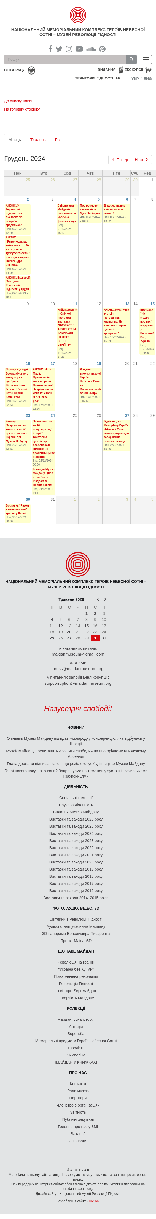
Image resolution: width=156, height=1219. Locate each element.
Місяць (17, 141)
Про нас (78, 1073)
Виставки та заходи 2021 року (76, 855)
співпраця (14, 70)
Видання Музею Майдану (76, 812)
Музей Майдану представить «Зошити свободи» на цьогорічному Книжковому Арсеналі (76, 754)
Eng (148, 78)
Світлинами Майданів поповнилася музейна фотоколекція (67, 213)
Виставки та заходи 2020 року (76, 862)
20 (69, 631)
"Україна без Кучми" (76, 969)
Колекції (76, 1008)
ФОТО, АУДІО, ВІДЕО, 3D (76, 908)
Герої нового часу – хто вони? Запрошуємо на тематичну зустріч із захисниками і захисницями (75, 773)
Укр (135, 78)
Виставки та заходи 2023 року (76, 840)
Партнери (78, 1098)
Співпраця (78, 1141)
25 (52, 637)
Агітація (76, 1026)
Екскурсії (134, 70)
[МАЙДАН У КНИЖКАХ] (76, 1062)
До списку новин (18, 101)
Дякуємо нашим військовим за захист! (115, 209)
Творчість (76, 1048)
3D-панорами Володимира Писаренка (76, 933)
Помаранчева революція (76, 976)
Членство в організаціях (78, 1105)
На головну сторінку (22, 109)
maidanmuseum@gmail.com (78, 654)
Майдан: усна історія (76, 1019)
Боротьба (76, 1033)
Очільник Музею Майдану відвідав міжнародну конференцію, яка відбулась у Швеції (76, 741)
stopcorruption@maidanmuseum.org (78, 683)
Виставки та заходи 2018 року (76, 876)
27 (127, 415)
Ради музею (78, 1091)
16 (28, 363)
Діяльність (76, 787)
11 (75, 304)
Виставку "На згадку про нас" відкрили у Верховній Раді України (147, 325)
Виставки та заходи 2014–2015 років (75, 898)
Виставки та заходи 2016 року (76, 890)
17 (52, 363)
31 (103, 637)
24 (52, 415)
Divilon (94, 1201)
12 (60, 625)
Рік (57, 139)
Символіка (76, 1055)
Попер (120, 160)
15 (152, 304)
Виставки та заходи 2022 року (76, 848)
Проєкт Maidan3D (76, 941)
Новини (76, 727)
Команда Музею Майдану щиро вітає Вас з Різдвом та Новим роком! (43, 477)
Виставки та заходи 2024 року (76, 833)
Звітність (78, 1112)
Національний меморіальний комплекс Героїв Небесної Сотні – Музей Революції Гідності (78, 32)
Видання (107, 70)
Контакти (78, 1084)
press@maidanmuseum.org (78, 668)
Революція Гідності (76, 983)
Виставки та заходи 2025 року (76, 826)
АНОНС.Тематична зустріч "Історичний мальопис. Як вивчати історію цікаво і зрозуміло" (116, 321)
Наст (141, 160)
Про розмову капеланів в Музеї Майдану (90, 209)
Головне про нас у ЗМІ (78, 1126)
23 (28, 415)
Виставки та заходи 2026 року (76, 819)
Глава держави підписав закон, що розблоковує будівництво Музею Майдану (76, 763)
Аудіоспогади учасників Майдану (76, 926)
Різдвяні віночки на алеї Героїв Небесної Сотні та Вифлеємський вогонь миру (90, 381)
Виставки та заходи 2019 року (76, 869)
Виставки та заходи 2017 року (76, 883)
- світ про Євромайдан (76, 991)
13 (127, 304)
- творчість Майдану (76, 998)
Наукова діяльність (76, 805)
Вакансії (78, 1134)
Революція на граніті (76, 962)
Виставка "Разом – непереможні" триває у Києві (17, 509)
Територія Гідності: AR (98, 78)
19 (99, 363)
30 (28, 499)
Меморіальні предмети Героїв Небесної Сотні (76, 1041)
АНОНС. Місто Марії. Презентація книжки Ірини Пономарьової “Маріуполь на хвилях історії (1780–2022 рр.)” (43, 385)
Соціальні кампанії (76, 798)
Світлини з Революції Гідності (75, 919)
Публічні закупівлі (78, 1119)
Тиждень (38, 139)
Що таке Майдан (76, 951)
